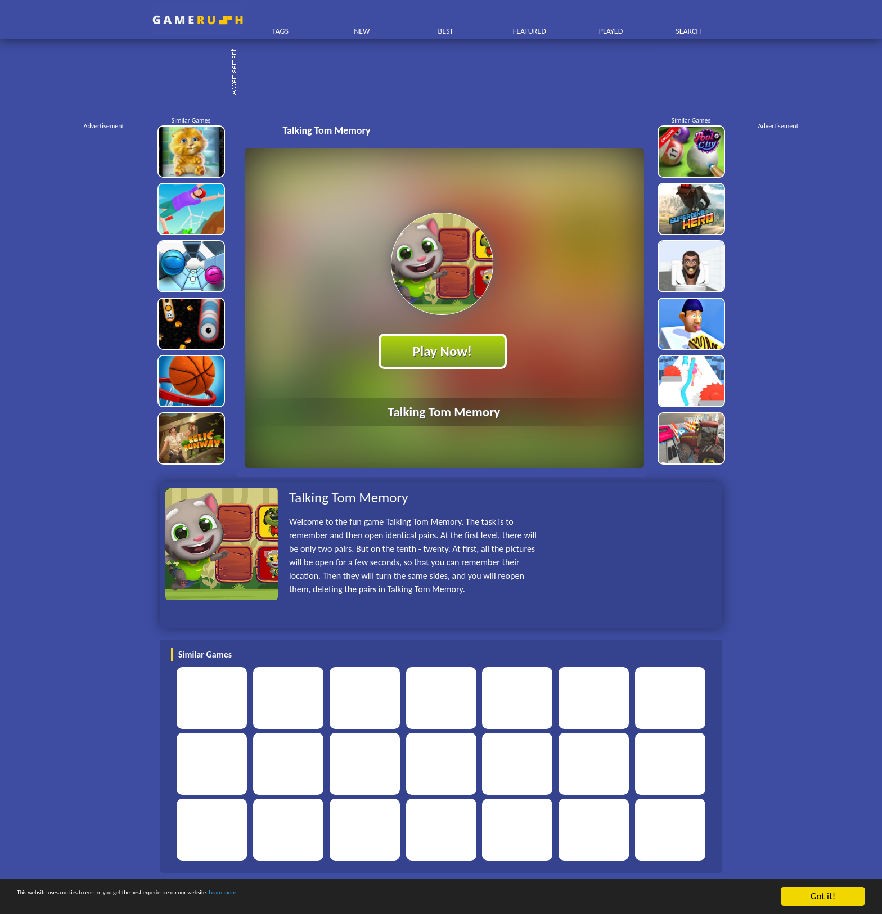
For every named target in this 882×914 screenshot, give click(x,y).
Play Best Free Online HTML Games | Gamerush (198, 20)
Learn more (351, 897)
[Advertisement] (446, 73)
